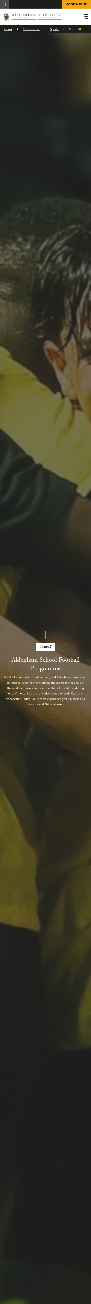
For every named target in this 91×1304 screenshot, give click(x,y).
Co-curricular (31, 29)
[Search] (4, 4)
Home (8, 29)
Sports (54, 29)
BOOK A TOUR (76, 4)
